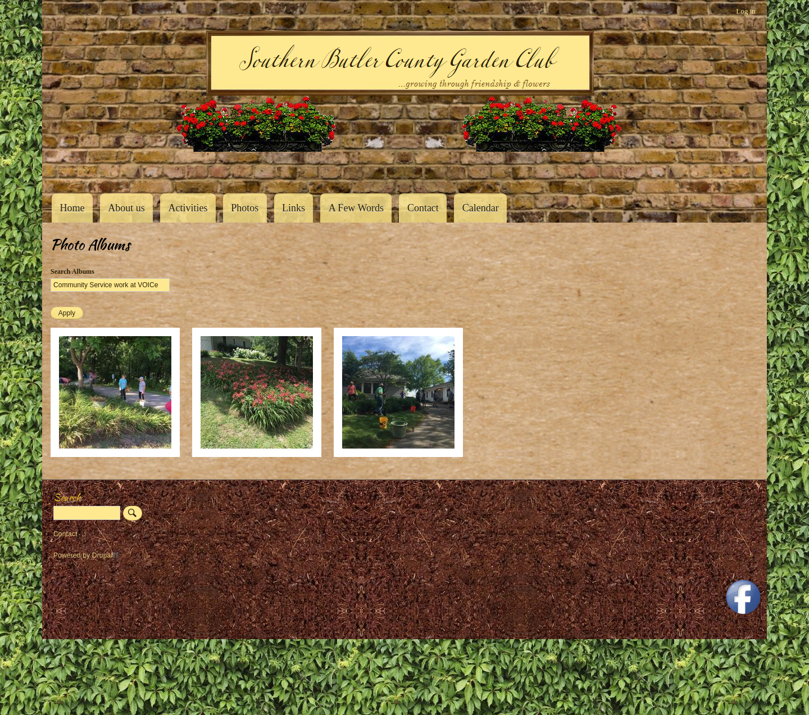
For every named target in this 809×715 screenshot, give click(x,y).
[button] (115, 454)
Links (293, 208)
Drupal (107, 555)
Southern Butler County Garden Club (70, 169)
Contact (423, 208)
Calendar (480, 208)
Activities (187, 208)
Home (72, 208)
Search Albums (72, 271)
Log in (745, 11)
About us (126, 208)
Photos (244, 208)
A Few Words (356, 208)
